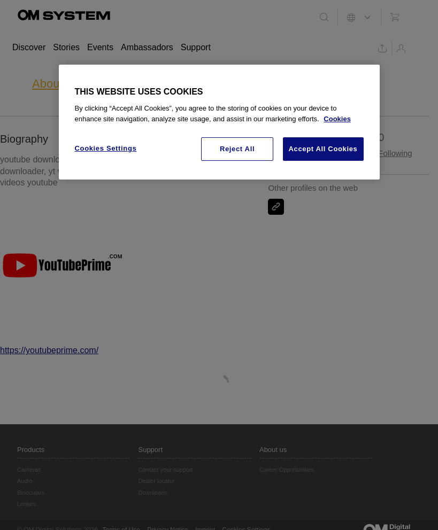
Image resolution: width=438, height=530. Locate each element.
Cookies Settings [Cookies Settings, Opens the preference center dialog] (106, 148)
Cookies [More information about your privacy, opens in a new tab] (337, 119)
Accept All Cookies (323, 149)
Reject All (237, 149)
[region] (219, 122)
